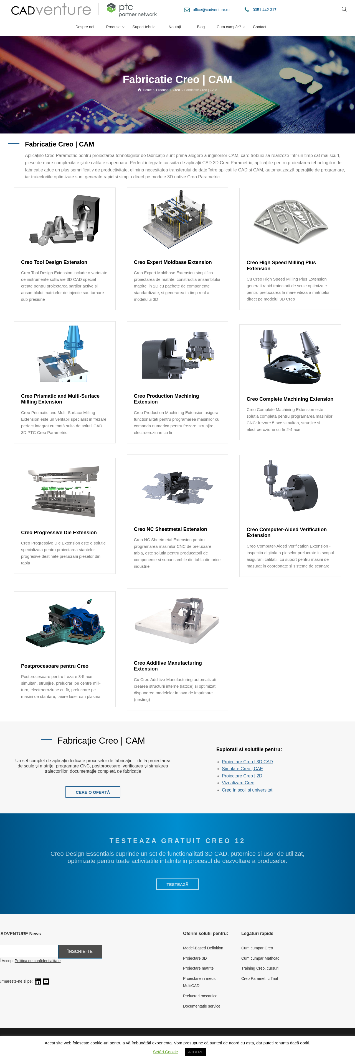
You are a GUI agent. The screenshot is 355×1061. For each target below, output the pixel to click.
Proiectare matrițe (198, 968)
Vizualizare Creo (238, 782)
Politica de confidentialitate (38, 961)
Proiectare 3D (195, 958)
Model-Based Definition (203, 948)
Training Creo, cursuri (259, 968)
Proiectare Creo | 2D (242, 776)
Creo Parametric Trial (259, 978)
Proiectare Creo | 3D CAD (247, 761)
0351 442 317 (265, 9)
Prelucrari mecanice (200, 996)
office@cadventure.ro (211, 9)
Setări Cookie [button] (165, 1051)
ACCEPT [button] (195, 1052)
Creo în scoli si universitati (247, 790)
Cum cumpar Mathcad (260, 958)
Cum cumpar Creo (257, 948)
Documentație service (201, 1006)
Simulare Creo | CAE (242, 768)
